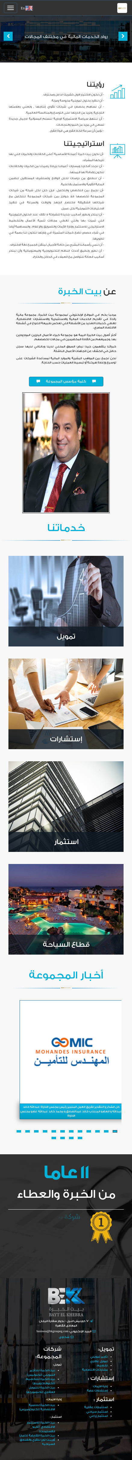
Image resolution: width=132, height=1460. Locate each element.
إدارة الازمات (100, 1386)
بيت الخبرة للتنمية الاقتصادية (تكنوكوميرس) (37, 1407)
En (23, 8)
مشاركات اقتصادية (95, 1370)
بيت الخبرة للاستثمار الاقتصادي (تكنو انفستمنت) (41, 1426)
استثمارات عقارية (96, 1407)
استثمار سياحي (97, 1412)
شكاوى (64, 1337)
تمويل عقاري (99, 1361)
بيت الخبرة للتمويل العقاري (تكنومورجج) (40, 1389)
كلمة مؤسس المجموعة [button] (66, 381)
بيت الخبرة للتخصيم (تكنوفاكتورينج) (40, 1381)
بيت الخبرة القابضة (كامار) (37, 1435)
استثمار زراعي (98, 1416)
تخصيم (102, 1365)
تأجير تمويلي (99, 1357)
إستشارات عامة (97, 1390)
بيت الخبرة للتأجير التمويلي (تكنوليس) (41, 1372)
